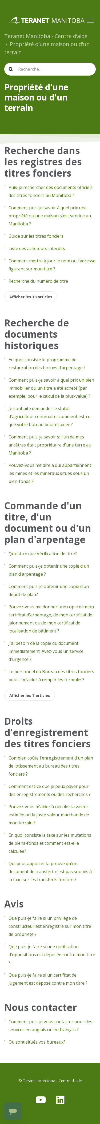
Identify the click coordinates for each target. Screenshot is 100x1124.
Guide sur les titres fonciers (36, 236)
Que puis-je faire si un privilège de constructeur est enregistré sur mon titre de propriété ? (50, 926)
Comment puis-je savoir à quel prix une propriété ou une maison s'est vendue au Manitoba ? (50, 216)
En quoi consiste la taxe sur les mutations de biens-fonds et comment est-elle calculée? (50, 843)
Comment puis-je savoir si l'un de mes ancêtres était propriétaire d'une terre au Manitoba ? (50, 445)
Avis (14, 904)
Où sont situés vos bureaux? (37, 1042)
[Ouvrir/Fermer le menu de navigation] (90, 20)
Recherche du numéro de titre (38, 281)
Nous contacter (40, 1007)
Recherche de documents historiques (36, 334)
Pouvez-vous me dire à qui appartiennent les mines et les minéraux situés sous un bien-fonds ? (50, 473)
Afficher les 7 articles (29, 695)
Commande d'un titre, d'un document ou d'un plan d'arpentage (47, 522)
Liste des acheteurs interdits (37, 248)
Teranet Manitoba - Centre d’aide (45, 36)
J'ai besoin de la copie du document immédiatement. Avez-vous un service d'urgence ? (46, 651)
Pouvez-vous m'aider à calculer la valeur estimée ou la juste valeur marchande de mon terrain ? (49, 815)
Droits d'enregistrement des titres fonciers (47, 732)
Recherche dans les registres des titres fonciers (43, 161)
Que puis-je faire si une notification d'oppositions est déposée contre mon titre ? (52, 955)
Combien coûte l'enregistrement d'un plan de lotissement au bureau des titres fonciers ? (51, 766)
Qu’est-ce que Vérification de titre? (43, 554)
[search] (50, 69)
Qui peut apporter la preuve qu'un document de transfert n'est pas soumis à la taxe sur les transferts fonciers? (50, 872)
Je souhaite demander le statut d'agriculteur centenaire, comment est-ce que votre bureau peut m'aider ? (49, 416)
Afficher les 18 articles (30, 296)
